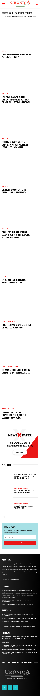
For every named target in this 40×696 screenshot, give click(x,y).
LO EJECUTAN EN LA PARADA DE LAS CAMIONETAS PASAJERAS (19, 627)
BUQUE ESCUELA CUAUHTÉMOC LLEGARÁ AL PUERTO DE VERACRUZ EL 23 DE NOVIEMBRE (16, 235)
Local (4, 276)
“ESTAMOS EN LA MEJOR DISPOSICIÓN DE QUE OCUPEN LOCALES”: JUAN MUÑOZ (14, 415)
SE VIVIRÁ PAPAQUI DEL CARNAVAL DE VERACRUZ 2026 (24, 507)
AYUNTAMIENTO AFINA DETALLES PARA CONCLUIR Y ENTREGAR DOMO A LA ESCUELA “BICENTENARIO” (25, 476)
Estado (5, 51)
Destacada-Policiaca (10, 366)
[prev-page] (3, 517)
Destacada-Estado (21, 488)
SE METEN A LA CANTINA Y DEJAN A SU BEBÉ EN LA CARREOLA (19, 618)
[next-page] (6, 517)
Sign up (20, 542)
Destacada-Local (8, 321)
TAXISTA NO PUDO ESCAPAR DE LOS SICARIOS (15, 624)
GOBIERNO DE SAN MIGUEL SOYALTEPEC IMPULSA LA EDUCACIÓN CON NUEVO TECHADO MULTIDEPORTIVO (20, 637)
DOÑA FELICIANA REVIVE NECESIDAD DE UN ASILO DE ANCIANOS (16, 326)
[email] (20, 537)
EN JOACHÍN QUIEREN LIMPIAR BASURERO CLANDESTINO (14, 281)
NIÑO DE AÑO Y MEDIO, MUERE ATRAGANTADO (15, 621)
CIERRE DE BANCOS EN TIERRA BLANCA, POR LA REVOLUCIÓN (14, 191)
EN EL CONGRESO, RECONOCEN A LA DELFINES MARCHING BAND (24, 492)
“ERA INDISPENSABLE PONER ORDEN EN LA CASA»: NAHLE (16, 56)
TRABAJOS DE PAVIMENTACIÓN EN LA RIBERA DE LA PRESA (18, 649)
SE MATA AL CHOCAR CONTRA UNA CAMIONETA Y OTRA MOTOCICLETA (16, 371)
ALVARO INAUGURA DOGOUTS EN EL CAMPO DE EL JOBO (17, 604)
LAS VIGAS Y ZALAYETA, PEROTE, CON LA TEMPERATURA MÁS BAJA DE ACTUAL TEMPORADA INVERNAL (16, 99)
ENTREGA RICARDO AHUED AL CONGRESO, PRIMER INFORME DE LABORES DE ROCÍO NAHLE (15, 144)
